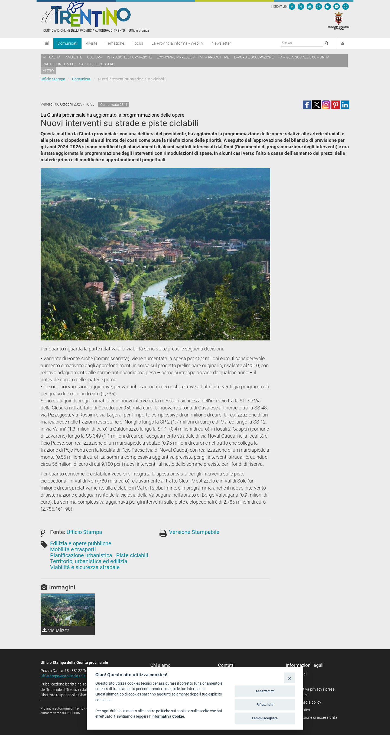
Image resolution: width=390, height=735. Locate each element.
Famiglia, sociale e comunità (304, 57)
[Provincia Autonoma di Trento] (338, 20)
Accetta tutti (264, 691)
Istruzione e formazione (129, 57)
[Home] (47, 43)
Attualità (51, 57)
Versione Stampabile (194, 532)
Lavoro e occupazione (254, 57)
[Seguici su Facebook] (292, 6)
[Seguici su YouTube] (310, 6)
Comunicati (67, 43)
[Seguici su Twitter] (301, 6)
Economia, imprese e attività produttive (193, 57)
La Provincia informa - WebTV (177, 43)
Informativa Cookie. (168, 716)
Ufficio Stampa (53, 79)
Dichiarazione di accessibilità (313, 717)
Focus (137, 43)
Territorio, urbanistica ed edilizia (88, 561)
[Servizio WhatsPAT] (345, 6)
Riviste (92, 43)
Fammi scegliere (265, 718)
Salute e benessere (96, 64)
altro (48, 70)
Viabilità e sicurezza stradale (85, 567)
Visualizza (56, 630)
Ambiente (74, 57)
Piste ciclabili (132, 555)
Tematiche (115, 43)
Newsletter (221, 43)
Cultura (94, 57)
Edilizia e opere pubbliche (80, 543)
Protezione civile (58, 64)
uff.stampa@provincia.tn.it (63, 676)
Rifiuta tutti (264, 705)
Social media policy (305, 702)
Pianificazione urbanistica (81, 555)
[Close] (289, 677)
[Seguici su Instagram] (319, 6)
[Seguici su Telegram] (336, 6)
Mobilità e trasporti (73, 549)
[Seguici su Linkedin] (328, 6)
